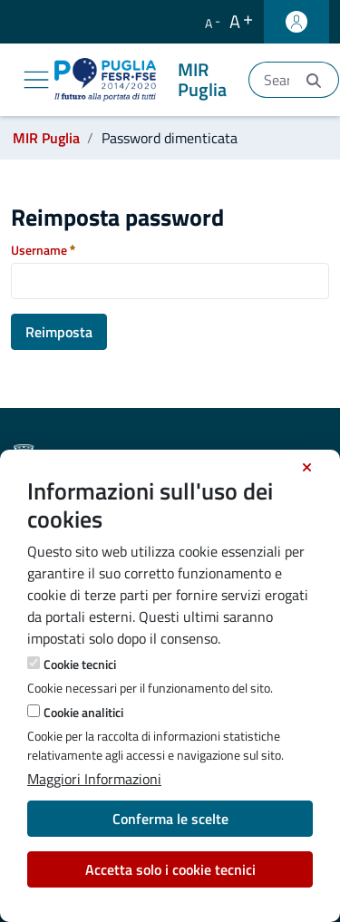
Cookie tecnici (80, 664)
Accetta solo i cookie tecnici (170, 869)
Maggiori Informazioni (94, 779)
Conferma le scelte (170, 819)
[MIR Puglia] (144, 80)
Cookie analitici (83, 712)
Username (43, 249)
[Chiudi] (306, 468)
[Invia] (314, 80)
